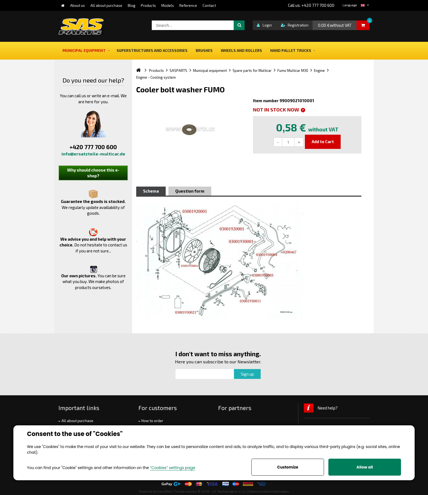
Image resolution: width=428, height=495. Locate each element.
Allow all (364, 467)
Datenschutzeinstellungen (268, 491)
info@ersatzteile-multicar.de (93, 153)
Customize (287, 467)
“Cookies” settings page (172, 467)
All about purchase (77, 421)
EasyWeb (164, 491)
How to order (152, 421)
